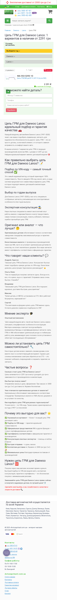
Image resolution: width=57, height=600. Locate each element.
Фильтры (48, 70)
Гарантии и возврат (12, 585)
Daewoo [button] (11, 56)
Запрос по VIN (10, 557)
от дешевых (9, 70)
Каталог (8, 593)
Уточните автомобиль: (10, 44)
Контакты (41, 7)
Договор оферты (11, 588)
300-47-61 (23, 10)
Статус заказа (10, 577)
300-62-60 (23, 15)
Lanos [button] (10, 62)
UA (7, 7)
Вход (49, 7)
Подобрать (11, 110)
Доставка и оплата (28, 7)
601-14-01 (23, 13)
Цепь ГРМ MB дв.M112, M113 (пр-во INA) (31, 78)
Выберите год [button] (13, 51)
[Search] (49, 20)
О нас (17, 7)
